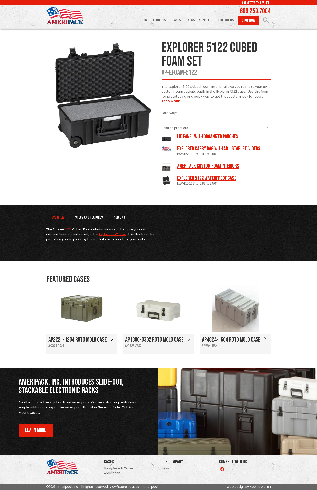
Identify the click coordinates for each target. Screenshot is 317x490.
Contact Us (226, 20)
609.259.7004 (255, 11)
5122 (68, 229)
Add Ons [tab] (119, 217)
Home (145, 20)
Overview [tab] (57, 217)
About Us (159, 20)
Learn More (35, 430)
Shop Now (248, 20)
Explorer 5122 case (112, 234)
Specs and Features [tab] (89, 217)
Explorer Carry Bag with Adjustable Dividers (218, 148)
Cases (177, 20)
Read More (171, 101)
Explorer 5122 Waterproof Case (206, 178)
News (191, 20)
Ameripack (112, 473)
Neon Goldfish (260, 487)
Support (205, 20)
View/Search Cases (118, 468)
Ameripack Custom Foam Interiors (208, 166)
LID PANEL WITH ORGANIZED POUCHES (207, 136)
